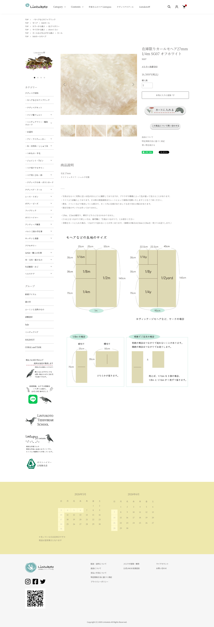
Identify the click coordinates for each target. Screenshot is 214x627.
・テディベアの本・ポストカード (39, 182)
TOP (27, 19)
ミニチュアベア (31, 332)
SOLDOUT (30, 339)
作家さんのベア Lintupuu (100, 6)
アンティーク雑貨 (32, 224)
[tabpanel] (39, 60)
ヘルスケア (30, 273)
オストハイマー (31, 217)
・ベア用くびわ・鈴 (33, 175)
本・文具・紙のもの (33, 259)
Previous (65, 84)
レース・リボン (31, 196)
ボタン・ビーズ (31, 203)
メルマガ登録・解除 (131, 563)
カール (60, 33)
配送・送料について (99, 563)
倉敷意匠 (29, 317)
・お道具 (29, 131)
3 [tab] (41, 77)
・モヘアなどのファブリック (44, 19)
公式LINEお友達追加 (131, 568)
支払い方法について (99, 572)
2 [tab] (37, 77)
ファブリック (30, 210)
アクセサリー (31, 245)
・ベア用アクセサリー (34, 167)
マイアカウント (162, 563)
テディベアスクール (125, 6)
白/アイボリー (54, 26)
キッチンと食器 (31, 238)
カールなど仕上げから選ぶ (43, 33)
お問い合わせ (161, 568)
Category (58, 6)
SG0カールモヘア (39, 36)
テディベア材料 (31, 93)
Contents (76, 6)
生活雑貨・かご (31, 266)
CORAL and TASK (33, 347)
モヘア (35, 23)
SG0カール (45, 23)
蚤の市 (28, 301)
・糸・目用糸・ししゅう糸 (36, 146)
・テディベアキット (33, 107)
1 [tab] (34, 77)
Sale (27, 324)
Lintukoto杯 (144, 6)
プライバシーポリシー (99, 581)
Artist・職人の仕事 (33, 252)
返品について (147, 137)
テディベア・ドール (33, 189)
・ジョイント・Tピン (34, 160)
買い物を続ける (148, 145)
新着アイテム (30, 294)
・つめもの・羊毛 (32, 153)
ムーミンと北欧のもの (34, 309)
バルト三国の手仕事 (33, 231)
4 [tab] (44, 77)
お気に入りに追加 (165, 95)
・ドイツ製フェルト (33, 115)
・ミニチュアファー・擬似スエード (36, 123)
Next (133, 84)
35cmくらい (53, 29)
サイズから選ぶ (38, 29)
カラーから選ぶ (38, 26)
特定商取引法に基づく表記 (153, 141)
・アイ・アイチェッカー (35, 139)
